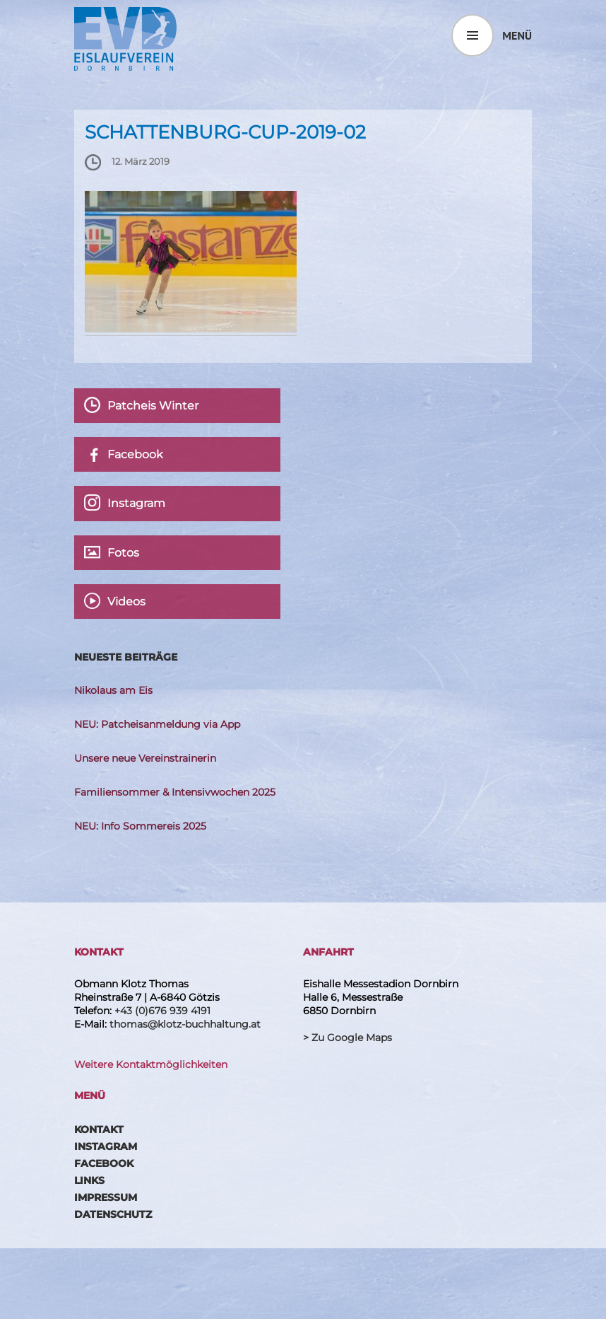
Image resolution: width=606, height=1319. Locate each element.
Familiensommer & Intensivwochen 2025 (174, 792)
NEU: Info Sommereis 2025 (140, 826)
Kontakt (99, 1129)
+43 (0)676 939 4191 (162, 1010)
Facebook (103, 1163)
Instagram (105, 1146)
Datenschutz (113, 1214)
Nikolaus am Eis (113, 690)
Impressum (105, 1197)
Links (89, 1180)
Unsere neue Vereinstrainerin (145, 758)
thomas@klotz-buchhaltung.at (185, 1024)
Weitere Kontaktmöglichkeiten (150, 1064)
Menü (517, 35)
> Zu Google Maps (347, 1037)
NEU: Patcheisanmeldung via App (157, 724)
